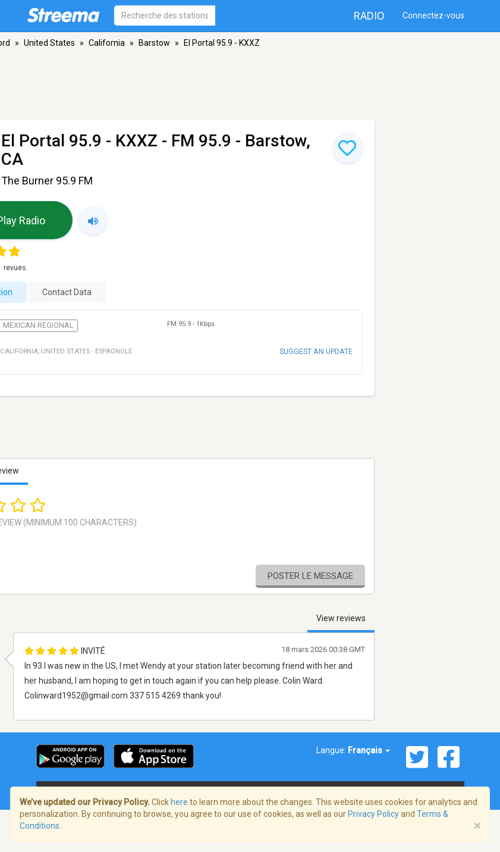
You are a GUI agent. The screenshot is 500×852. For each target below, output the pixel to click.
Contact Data (67, 292)
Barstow (154, 43)
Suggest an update (316, 351)
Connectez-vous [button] (433, 15)
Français (369, 750)
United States (49, 43)
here (179, 802)
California (107, 43)
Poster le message (310, 576)
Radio (369, 16)
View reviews (341, 618)
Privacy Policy (373, 814)
